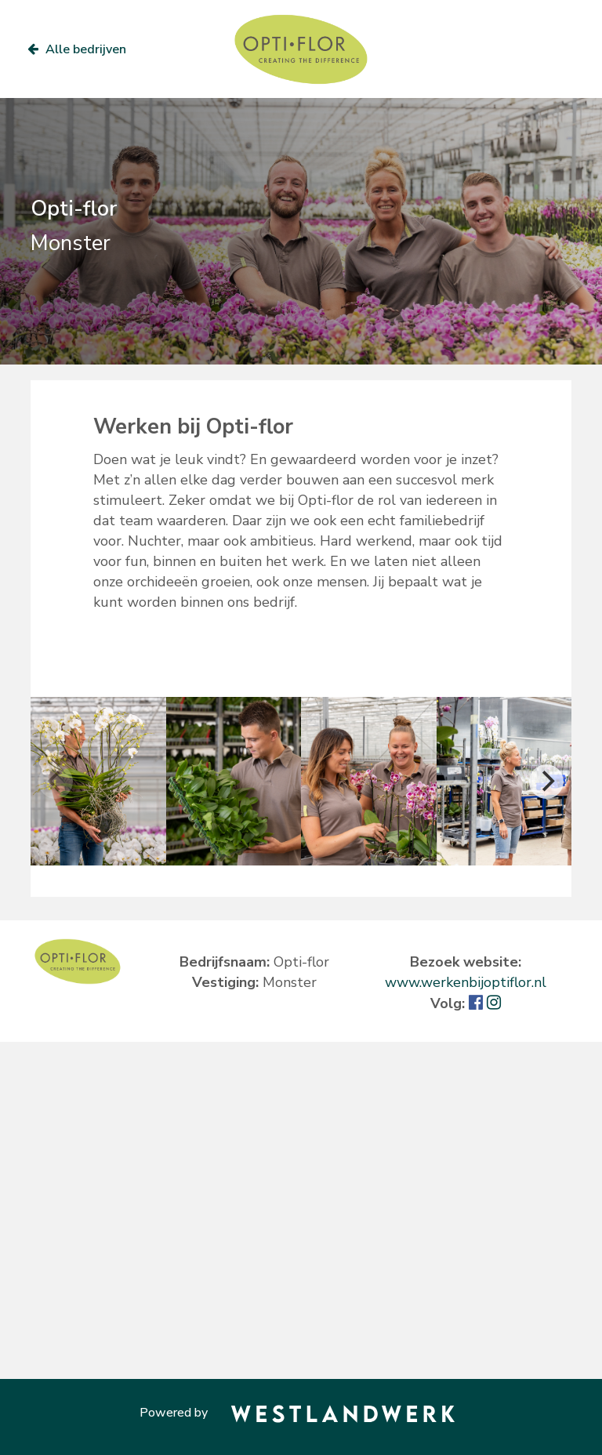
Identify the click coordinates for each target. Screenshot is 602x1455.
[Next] (546, 781)
